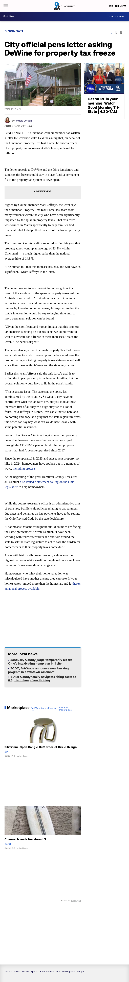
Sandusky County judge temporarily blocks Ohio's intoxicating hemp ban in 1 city (40, 663)
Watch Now (117, 6)
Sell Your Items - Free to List (43, 710)
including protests (23, 469)
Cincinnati (14, 31)
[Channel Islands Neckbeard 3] (43, 830)
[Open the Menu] (6, 6)
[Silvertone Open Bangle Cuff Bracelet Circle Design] (43, 737)
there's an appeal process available (27, 589)
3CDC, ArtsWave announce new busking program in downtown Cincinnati (38, 671)
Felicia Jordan (24, 120)
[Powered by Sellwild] (76, 902)
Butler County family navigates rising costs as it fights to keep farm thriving (42, 680)
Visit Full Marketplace (65, 709)
